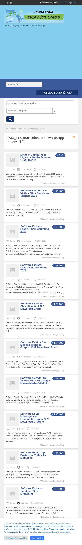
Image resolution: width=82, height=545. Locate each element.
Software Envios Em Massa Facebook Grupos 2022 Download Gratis (39, 345)
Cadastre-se (65, 3)
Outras (12, 169)
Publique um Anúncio (57, 92)
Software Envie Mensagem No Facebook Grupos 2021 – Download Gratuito (36, 417)
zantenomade (26, 169)
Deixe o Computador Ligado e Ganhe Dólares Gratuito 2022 (35, 157)
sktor (22, 428)
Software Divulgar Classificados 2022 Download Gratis (32, 306)
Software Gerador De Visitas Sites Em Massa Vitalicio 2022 (35, 193)
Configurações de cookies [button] (16, 538)
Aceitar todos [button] (37, 538)
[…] (33, 179)
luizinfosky (25, 503)
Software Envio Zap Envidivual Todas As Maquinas (33, 455)
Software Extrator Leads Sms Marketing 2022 (34, 268)
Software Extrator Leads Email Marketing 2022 (34, 229)
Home (7, 129)
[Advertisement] (41, 51)
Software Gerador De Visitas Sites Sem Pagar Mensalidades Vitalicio (35, 381)
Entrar (73, 3)
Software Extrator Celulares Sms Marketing (31, 491)
